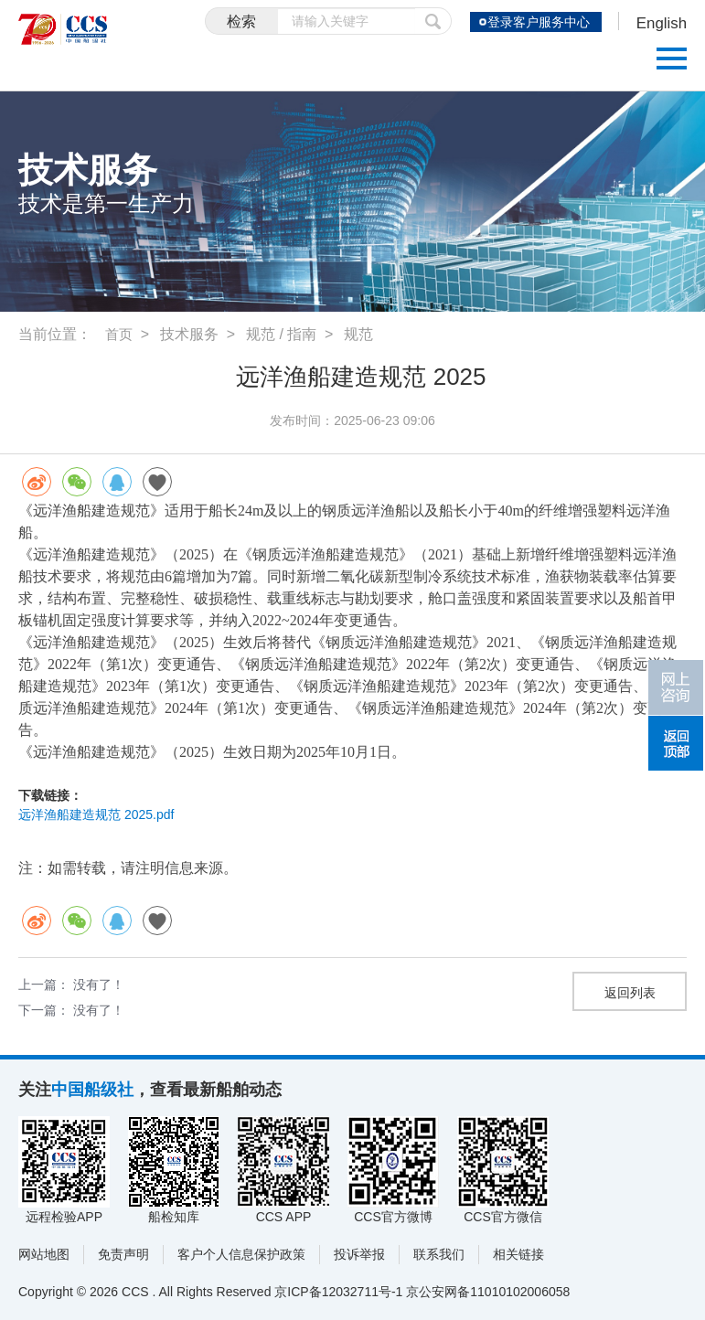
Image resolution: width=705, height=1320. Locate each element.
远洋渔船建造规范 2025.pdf (96, 814)
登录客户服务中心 (534, 22)
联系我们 (439, 1254)
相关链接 (518, 1254)
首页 (119, 334)
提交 (424, 21)
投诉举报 (359, 1254)
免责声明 (123, 1254)
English (660, 24)
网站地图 (43, 1254)
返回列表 (630, 992)
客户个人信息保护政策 (241, 1254)
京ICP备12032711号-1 (338, 1291)
